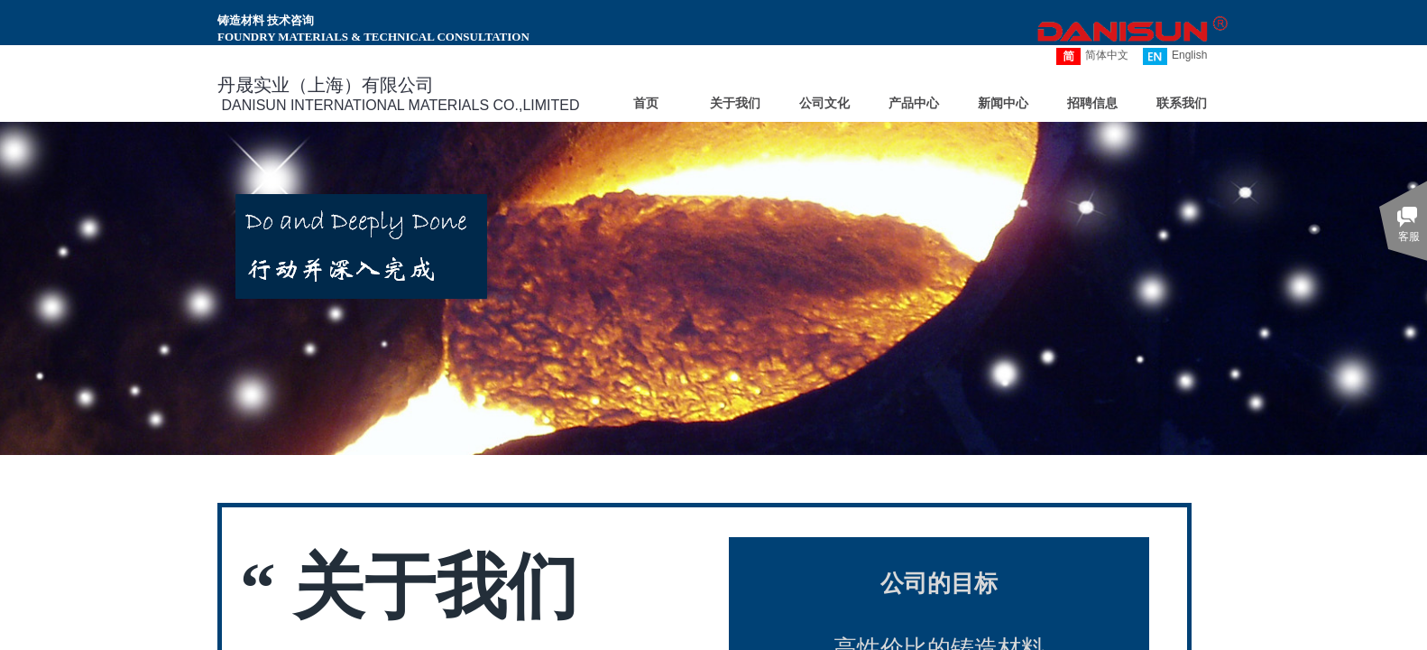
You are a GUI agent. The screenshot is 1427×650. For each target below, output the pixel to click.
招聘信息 (1092, 103)
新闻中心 (1003, 103)
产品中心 (913, 103)
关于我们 (735, 103)
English (1175, 56)
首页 (645, 103)
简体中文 (1092, 56)
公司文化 (824, 103)
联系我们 (1181, 103)
